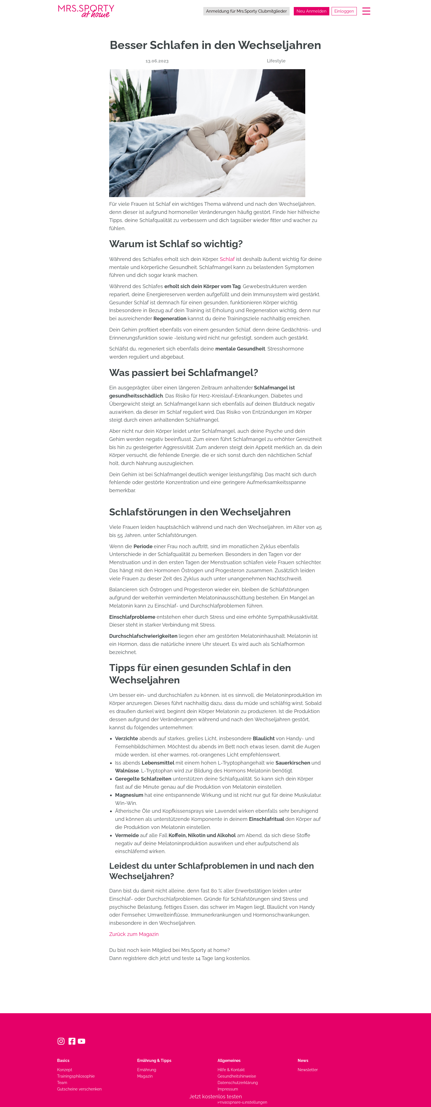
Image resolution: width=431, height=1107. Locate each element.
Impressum (228, 1089)
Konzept (64, 1069)
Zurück (134, 934)
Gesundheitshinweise (237, 1076)
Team (62, 1082)
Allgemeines (229, 1060)
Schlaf (228, 259)
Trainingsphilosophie (76, 1076)
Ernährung (146, 1069)
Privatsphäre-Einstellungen (242, 1102)
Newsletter (308, 1069)
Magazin (145, 1076)
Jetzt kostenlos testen (215, 1096)
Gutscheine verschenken (79, 1089)
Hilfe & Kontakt (231, 1069)
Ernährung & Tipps (154, 1060)
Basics (63, 1060)
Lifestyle (276, 61)
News (303, 1060)
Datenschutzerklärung (238, 1082)
